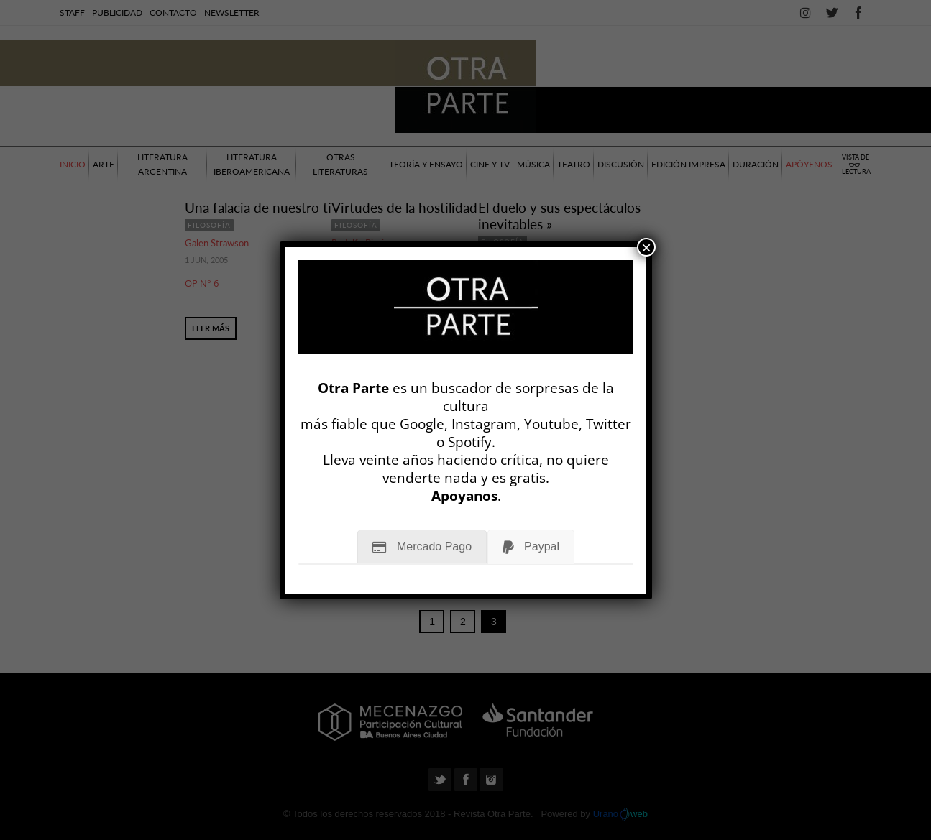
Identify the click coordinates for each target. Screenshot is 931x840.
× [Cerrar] (646, 247)
